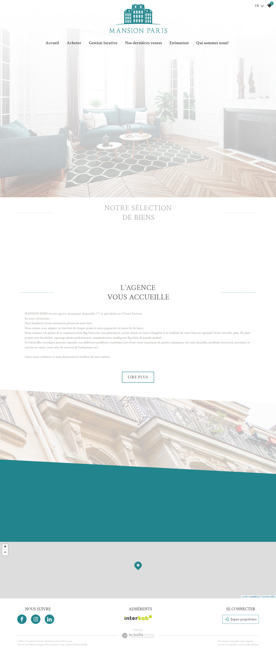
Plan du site (23, 644)
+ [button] (5, 547)
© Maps (254, 596)
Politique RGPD (80, 644)
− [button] (5, 552)
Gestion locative (103, 43)
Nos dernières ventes (143, 43)
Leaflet (245, 596)
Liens (62, 644)
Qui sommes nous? (212, 43)
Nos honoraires (52, 644)
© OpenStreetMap (268, 596)
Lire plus (138, 377)
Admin (69, 644)
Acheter (74, 43)
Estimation (179, 43)
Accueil (52, 43)
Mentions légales (36, 644)
